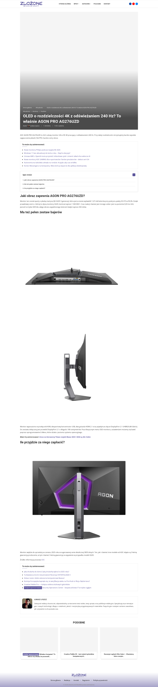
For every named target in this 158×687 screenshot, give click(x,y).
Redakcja (67, 680)
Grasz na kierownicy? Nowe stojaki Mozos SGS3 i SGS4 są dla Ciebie (65, 437)
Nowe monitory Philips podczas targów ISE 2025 (42, 150)
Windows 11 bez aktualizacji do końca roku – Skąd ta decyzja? (47, 153)
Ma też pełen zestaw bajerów (34, 184)
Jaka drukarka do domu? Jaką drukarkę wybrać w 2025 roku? (46, 572)
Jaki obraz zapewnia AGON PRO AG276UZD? (39, 180)
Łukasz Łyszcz (40, 599)
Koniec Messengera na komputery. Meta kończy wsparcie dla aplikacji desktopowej (55, 166)
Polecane (97, 4)
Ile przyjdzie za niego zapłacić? (34, 188)
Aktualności (39, 107)
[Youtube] (133, 4)
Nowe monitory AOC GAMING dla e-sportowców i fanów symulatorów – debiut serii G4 (56, 159)
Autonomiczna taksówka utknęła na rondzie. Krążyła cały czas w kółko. (50, 162)
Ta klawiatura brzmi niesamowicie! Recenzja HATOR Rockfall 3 (47, 575)
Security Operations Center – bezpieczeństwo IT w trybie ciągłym (57, 588)
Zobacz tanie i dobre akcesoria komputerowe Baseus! (44, 578)
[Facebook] (130, 4)
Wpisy (76, 4)
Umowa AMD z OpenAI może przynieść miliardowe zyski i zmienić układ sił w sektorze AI (57, 156)
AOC (43, 560)
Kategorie (86, 4)
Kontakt (107, 4)
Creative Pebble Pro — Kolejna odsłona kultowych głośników (47, 584)
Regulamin (86, 680)
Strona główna (65, 4)
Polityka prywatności (100, 680)
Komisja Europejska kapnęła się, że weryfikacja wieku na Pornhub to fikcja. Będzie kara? (57, 581)
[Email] (137, 4)
